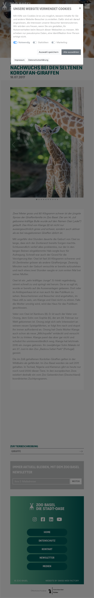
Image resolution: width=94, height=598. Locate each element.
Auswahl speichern (48, 52)
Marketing (62, 42)
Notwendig (24, 42)
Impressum (20, 60)
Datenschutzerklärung (38, 60)
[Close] (80, 8)
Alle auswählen (71, 52)
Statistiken (43, 42)
